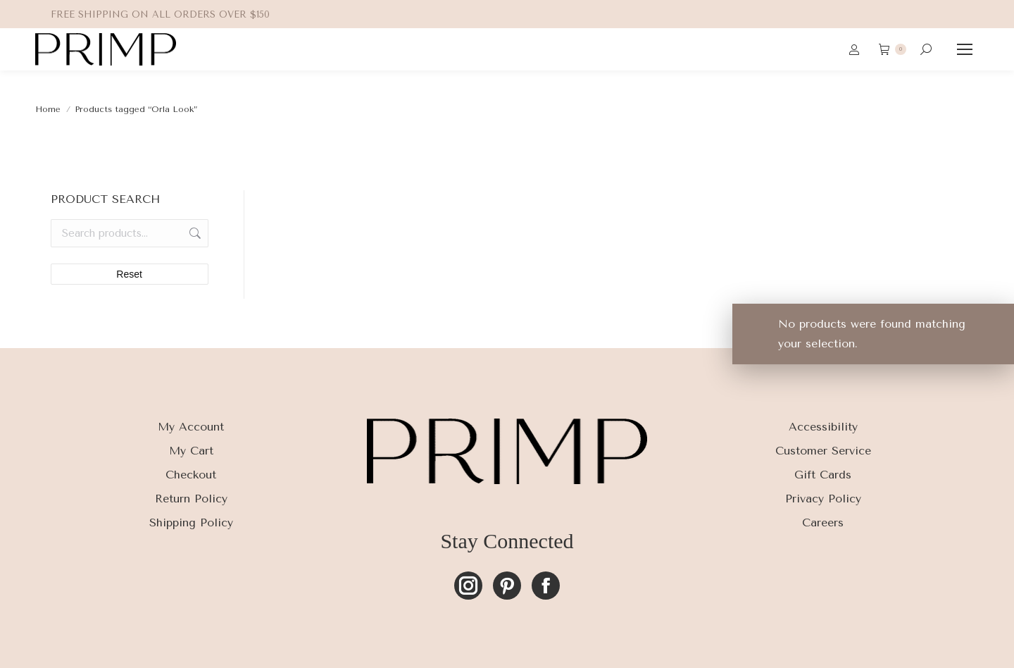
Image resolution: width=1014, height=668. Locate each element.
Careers (823, 522)
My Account (191, 426)
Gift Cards (822, 474)
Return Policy (191, 498)
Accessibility (823, 426)
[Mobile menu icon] (965, 49)
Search (194, 233)
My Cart (191, 450)
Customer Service (823, 450)
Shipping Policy (191, 522)
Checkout (190, 474)
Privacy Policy (823, 498)
